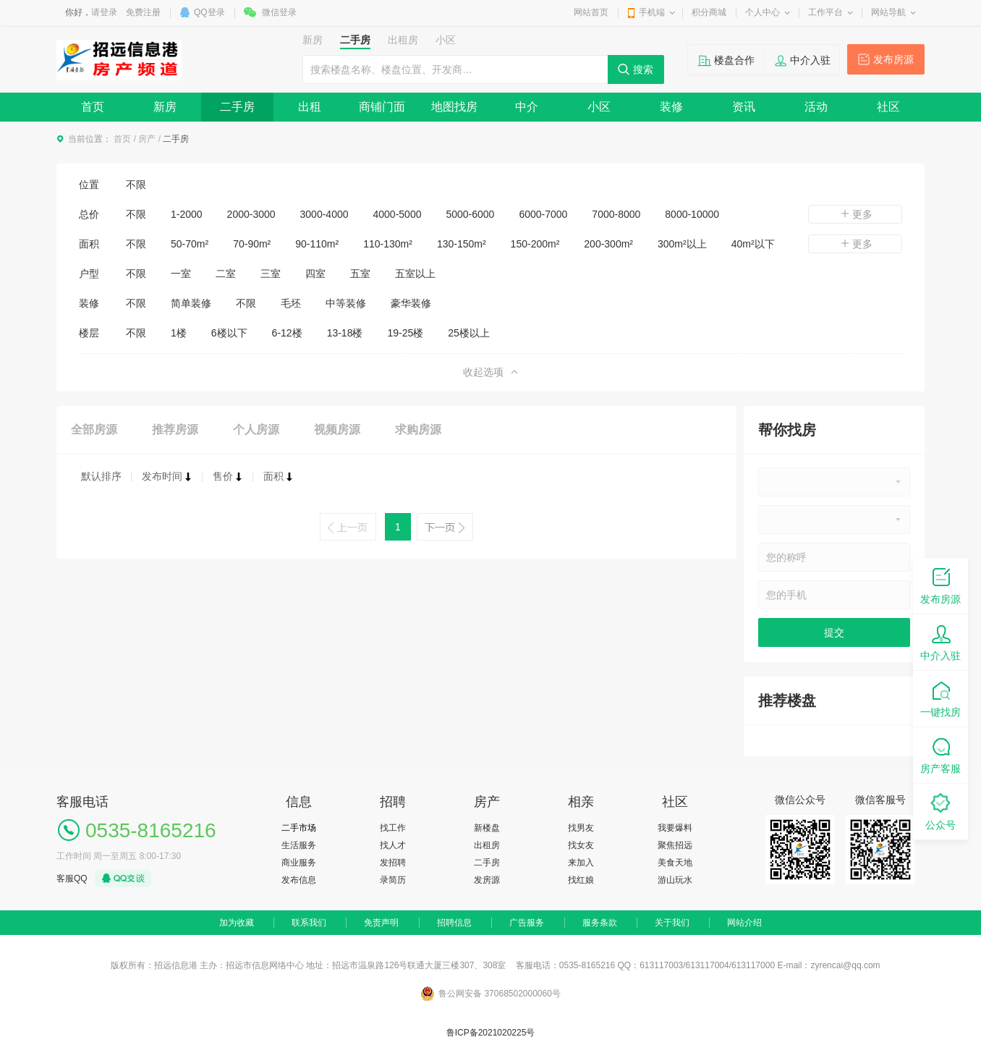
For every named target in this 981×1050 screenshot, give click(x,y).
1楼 (179, 333)
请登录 (104, 12)
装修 (671, 107)
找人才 (393, 845)
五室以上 (415, 273)
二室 (226, 273)
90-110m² (317, 244)
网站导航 (888, 12)
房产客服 (940, 754)
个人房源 (256, 429)
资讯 (743, 107)
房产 (147, 139)
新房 (165, 107)
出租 (309, 107)
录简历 (393, 880)
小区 (599, 107)
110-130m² (387, 244)
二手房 (237, 107)
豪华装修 (411, 303)
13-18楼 (345, 333)
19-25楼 (405, 333)
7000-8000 (616, 214)
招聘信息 (454, 923)
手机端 (652, 12)
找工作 (393, 828)
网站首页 (591, 12)
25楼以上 (469, 333)
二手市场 (298, 828)
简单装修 (191, 303)
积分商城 (709, 12)
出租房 (487, 845)
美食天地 (675, 863)
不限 (136, 184)
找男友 (581, 828)
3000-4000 (324, 214)
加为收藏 (236, 923)
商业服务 (298, 863)
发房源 (487, 880)
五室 (360, 273)
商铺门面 (382, 107)
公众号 (940, 811)
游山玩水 (675, 880)
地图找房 (454, 107)
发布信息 (298, 880)
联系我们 (309, 923)
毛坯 (291, 303)
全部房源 (94, 429)
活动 (816, 107)
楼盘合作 (734, 60)
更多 (855, 214)
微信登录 (279, 12)
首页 (92, 107)
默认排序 (101, 476)
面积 (278, 476)
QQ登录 (209, 12)
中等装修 (346, 303)
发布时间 (167, 476)
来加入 (581, 863)
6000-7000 (543, 214)
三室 (270, 273)
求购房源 (418, 429)
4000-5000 (397, 214)
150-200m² (535, 244)
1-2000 (187, 214)
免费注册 (143, 12)
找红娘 (581, 880)
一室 (181, 273)
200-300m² (608, 244)
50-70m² (189, 244)
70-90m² (252, 244)
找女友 (581, 845)
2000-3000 (251, 214)
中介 (526, 107)
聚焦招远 (675, 845)
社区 (888, 107)
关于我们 (672, 923)
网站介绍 (744, 923)
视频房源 (337, 429)
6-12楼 (287, 333)
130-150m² (461, 244)
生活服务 (298, 845)
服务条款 (599, 923)
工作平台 (825, 12)
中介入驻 (810, 60)
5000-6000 (470, 214)
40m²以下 (753, 244)
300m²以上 (682, 244)
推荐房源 (175, 429)
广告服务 (526, 923)
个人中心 (762, 12)
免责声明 (381, 923)
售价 (228, 476)
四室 (315, 273)
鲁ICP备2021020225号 (490, 1033)
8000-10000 (692, 214)
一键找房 (940, 698)
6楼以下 (229, 333)
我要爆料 (675, 828)
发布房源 (893, 59)
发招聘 (393, 863)
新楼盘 (487, 828)
